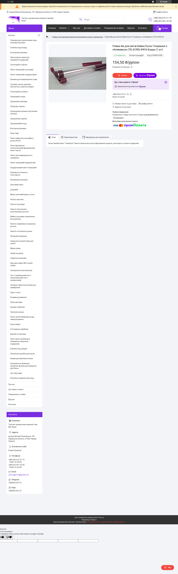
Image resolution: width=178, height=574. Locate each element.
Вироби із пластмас (18, 334)
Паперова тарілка (17, 106)
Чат (167, 567)
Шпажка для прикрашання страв (23, 79)
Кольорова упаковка (18, 53)
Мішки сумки (15, 248)
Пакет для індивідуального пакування (21, 156)
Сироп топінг (15, 292)
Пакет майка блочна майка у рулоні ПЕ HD (21, 139)
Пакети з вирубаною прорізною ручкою (23, 225)
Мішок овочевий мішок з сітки (22, 194)
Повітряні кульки (17, 312)
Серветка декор (16, 253)
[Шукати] (80, 20)
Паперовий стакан (17, 97)
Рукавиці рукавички (18, 297)
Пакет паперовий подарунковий (23, 75)
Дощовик (14, 190)
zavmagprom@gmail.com (18, 475)
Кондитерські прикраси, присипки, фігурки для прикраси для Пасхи (23, 365)
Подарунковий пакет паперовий (23, 168)
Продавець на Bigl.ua (89, 520)
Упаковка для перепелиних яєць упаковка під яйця (23, 41)
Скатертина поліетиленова (21, 270)
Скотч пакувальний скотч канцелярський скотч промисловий (20, 277)
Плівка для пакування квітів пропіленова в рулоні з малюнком (77, 37)
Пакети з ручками (17, 204)
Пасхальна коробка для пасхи (22, 354)
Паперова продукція (18, 236)
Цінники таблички (17, 307)
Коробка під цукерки (18, 349)
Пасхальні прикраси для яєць (22, 378)
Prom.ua (101, 517)
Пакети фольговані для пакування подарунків (19, 58)
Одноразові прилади (18, 101)
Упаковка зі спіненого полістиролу (19, 173)
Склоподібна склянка (19, 92)
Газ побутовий (16, 373)
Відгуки (130, 28)
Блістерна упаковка (18, 128)
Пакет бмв (14, 133)
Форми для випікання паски (21, 358)
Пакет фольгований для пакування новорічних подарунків (20, 341)
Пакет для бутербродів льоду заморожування (22, 318)
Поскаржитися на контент (96, 522)
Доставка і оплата (92, 28)
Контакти (142, 28)
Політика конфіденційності (115, 522)
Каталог (63, 28)
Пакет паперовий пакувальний (22, 163)
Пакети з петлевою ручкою (21, 231)
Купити (124, 75)
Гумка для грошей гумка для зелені (21, 242)
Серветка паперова (18, 258)
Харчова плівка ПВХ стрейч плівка (21, 264)
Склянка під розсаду (18, 48)
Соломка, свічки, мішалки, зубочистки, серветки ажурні (22, 85)
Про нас (76, 28)
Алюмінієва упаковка (19, 180)
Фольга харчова (16, 199)
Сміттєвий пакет (16, 185)
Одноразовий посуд (18, 123)
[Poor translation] (9, 537)
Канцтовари (15, 324)
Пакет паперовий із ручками (21, 70)
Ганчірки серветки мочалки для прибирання (23, 286)
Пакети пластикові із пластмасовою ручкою (19, 210)
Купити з (147, 75)
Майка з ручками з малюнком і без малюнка (22, 218)
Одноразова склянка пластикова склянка (23, 112)
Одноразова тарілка (18, 119)
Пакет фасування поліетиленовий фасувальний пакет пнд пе (22, 148)
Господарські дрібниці (19, 329)
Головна (52, 28)
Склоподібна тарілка (18, 65)
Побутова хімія (16, 302)
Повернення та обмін (114, 28)
